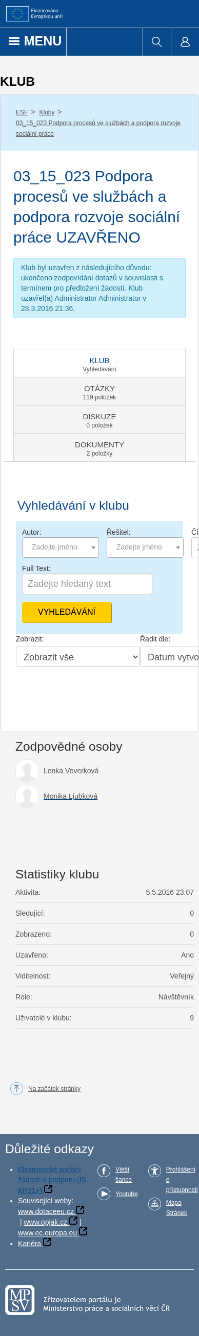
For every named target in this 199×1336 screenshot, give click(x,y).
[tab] (99, 363)
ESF (22, 112)
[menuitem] (157, 42)
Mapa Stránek (176, 1207)
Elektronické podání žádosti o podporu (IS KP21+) (52, 1180)
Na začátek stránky (54, 1088)
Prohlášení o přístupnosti (182, 1180)
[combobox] (60, 547)
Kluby (46, 112)
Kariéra (29, 1243)
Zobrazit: (30, 639)
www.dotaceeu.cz (46, 1211)
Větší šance (123, 1174)
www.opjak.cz (45, 1222)
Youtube (126, 1194)
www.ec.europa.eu (47, 1233)
